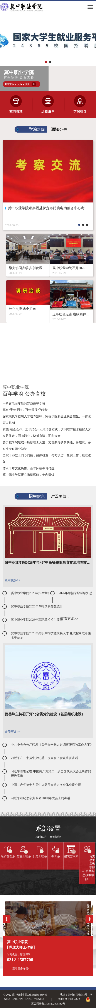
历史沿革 (47, 111)
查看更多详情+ (21, 968)
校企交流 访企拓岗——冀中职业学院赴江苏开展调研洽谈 (28, 309)
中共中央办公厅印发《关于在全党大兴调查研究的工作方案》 (52, 744)
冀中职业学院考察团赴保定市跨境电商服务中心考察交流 (48, 208)
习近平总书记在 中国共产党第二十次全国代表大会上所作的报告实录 (51, 773)
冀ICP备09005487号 (69, 999)
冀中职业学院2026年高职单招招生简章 (37, 619)
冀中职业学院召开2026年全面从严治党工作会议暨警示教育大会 (71, 268)
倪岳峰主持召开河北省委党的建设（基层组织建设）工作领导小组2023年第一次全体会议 (48, 714)
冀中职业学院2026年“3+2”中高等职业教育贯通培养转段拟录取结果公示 (48, 562)
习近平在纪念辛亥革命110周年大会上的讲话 (40, 798)
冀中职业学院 (48, 945)
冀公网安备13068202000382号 (48, 1003)
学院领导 (79, 111)
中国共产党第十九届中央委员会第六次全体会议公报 (46, 785)
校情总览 (15, 111)
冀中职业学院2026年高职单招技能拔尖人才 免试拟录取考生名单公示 (51, 635)
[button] (46, 62)
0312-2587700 (17, 84)
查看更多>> (12, 580)
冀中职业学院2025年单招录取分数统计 (37, 606)
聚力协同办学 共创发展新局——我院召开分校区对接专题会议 (28, 268)
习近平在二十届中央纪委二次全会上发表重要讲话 (44, 758)
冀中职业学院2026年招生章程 (31, 593)
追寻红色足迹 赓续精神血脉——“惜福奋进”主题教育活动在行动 (71, 314)
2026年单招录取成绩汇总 (75, 593)
